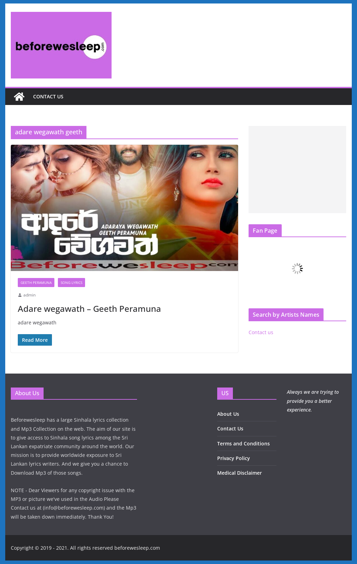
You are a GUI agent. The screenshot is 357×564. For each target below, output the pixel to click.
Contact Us (230, 428)
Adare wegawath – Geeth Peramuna (89, 308)
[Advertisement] (297, 169)
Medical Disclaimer (239, 472)
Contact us (48, 96)
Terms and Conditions (243, 443)
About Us (228, 414)
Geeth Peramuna (36, 282)
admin (29, 295)
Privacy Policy (233, 458)
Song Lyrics (71, 282)
